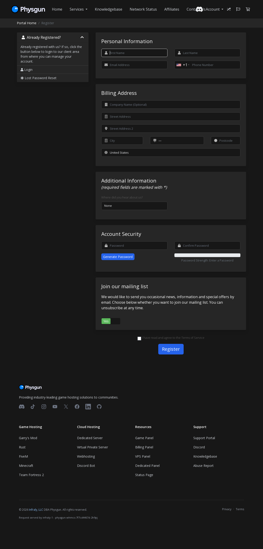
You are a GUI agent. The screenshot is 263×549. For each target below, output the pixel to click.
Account (213, 9)
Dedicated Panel (147, 465)
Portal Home (26, 23)
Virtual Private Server (92, 447)
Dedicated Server (90, 438)
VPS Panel (142, 456)
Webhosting (86, 456)
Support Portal (204, 438)
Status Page (144, 475)
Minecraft (26, 465)
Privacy (226, 509)
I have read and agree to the (170, 338)
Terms (240, 509)
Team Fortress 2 (31, 475)
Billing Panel (144, 447)
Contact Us (196, 9)
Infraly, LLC (36, 510)
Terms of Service (192, 338)
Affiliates (171, 9)
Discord (199, 447)
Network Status (143, 9)
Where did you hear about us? (122, 197)
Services (77, 9)
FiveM (23, 456)
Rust (22, 447)
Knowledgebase (108, 9)
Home (57, 9)
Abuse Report (203, 465)
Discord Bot (86, 465)
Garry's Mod (28, 438)
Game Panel (144, 438)
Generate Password (118, 257)
